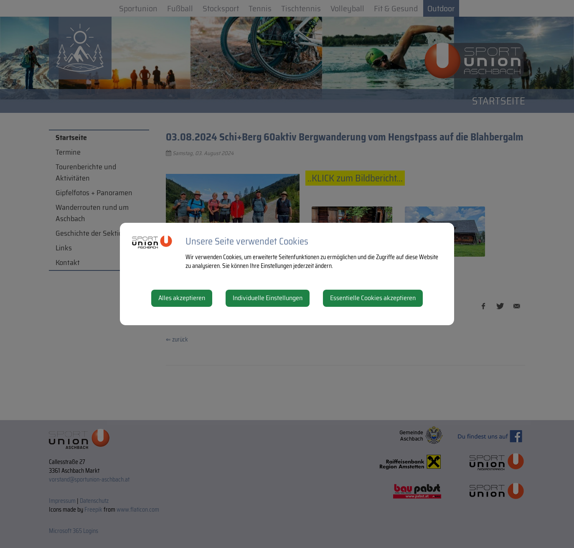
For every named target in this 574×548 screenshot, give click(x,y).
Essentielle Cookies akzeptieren (373, 298)
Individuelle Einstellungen (267, 298)
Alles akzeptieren (181, 298)
